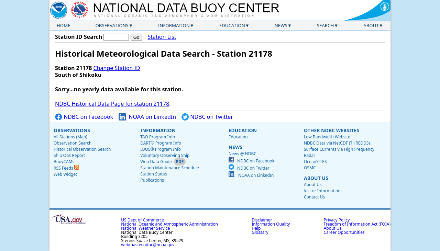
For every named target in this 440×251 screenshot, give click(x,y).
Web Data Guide (156, 161)
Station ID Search (78, 37)
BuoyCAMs (64, 161)
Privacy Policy (337, 220)
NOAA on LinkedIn (147, 117)
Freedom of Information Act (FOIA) (357, 224)
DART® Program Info (160, 143)
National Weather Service (145, 228)
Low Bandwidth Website (327, 137)
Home (63, 25)
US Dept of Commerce (142, 220)
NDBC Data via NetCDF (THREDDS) (337, 143)
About (371, 25)
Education (232, 25)
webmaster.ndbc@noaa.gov (147, 245)
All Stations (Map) (70, 137)
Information (174, 25)
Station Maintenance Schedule (169, 168)
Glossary (260, 232)
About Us (316, 178)
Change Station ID (117, 68)
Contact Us (314, 197)
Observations (111, 25)
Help (256, 228)
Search (325, 25)
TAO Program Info (157, 137)
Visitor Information (322, 191)
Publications (152, 180)
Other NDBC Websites (331, 130)
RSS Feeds (66, 168)
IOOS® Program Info (160, 149)
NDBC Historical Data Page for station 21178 (112, 103)
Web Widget (65, 174)
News (281, 25)
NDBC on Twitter (207, 117)
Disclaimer (262, 220)
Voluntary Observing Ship (164, 155)
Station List (161, 37)
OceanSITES (315, 161)
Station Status (153, 174)
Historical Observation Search (82, 149)
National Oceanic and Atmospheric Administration (169, 224)
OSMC (310, 168)
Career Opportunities (344, 232)
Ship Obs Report (69, 155)
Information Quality (271, 224)
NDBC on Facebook (84, 117)
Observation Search (72, 143)
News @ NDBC (242, 154)
